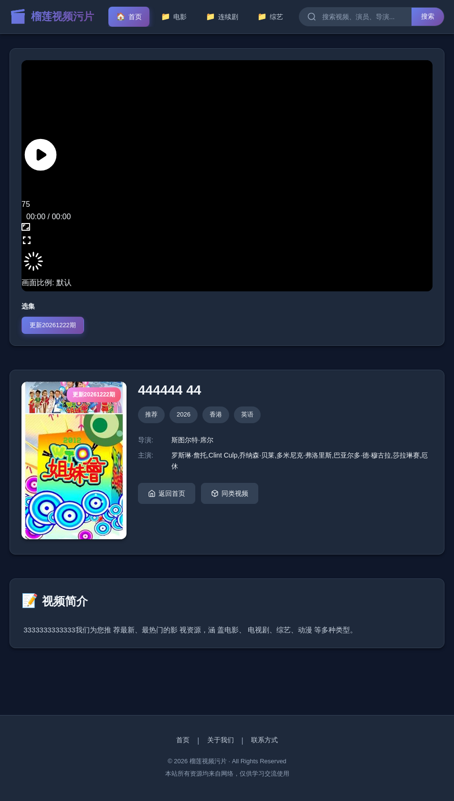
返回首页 (166, 493)
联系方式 (264, 740)
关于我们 (220, 740)
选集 (28, 306)
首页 (183, 740)
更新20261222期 (53, 325)
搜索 (427, 16)
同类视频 (229, 493)
